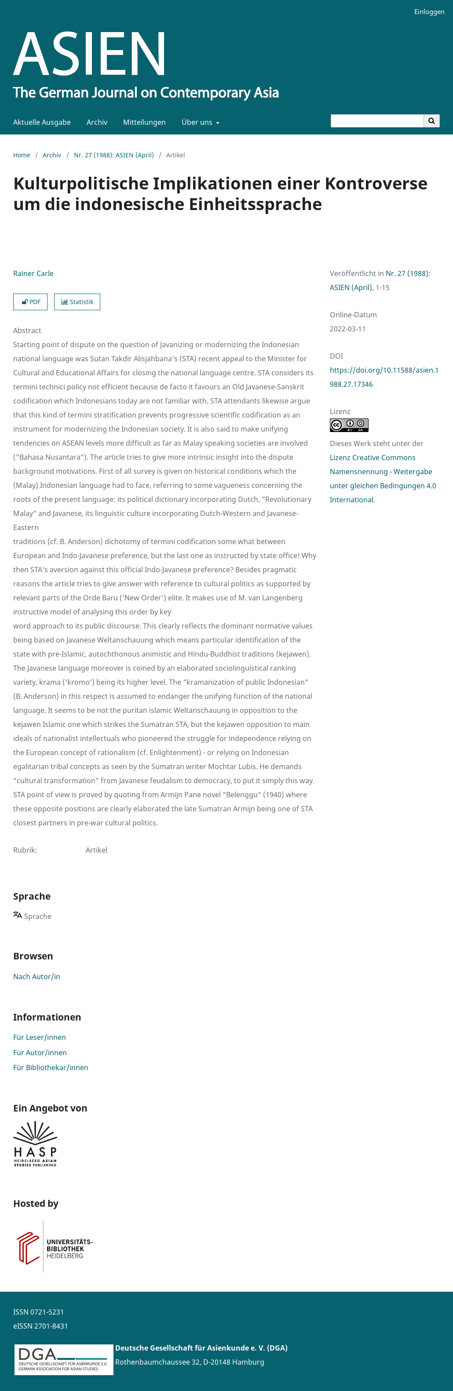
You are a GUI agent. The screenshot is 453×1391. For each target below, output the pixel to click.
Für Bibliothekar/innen (50, 1067)
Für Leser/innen (39, 1037)
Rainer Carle (33, 273)
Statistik (77, 302)
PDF (30, 302)
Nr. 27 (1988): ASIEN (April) (114, 155)
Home (21, 155)
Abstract (27, 330)
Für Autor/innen (40, 1052)
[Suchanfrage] (377, 120)
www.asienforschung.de (156, 1376)
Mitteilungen (143, 122)
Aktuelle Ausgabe (40, 122)
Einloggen (426, 12)
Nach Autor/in (36, 976)
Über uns (196, 122)
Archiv (95, 122)
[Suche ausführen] (432, 120)
